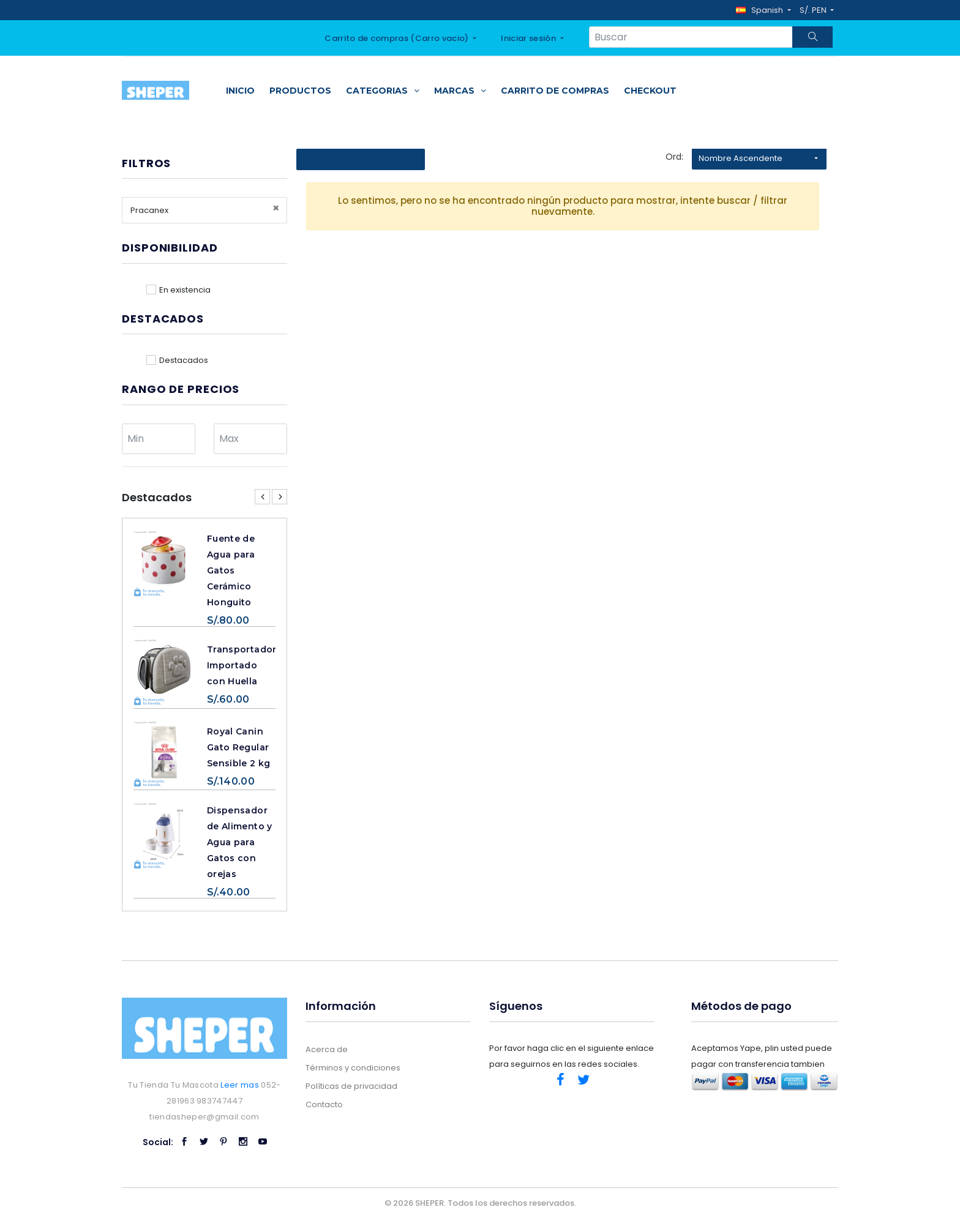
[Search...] (691, 37)
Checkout (650, 90)
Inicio (240, 90)
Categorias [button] (382, 90)
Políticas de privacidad (351, 1086)
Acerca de (327, 1049)
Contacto (324, 1104)
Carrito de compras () (397, 38)
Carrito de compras (555, 90)
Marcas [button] (460, 90)
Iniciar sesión (529, 38)
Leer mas (239, 1085)
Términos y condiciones (353, 1068)
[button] (763, 10)
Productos (300, 90)
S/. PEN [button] (814, 10)
